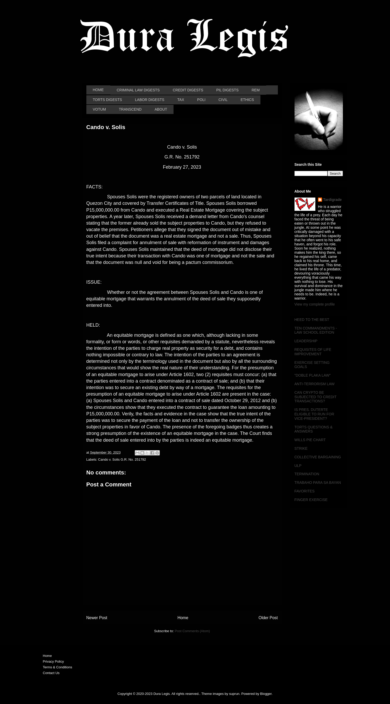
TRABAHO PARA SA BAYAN (318, 482)
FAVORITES (305, 491)
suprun (234, 694)
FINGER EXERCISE (311, 500)
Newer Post (96, 618)
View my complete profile (315, 304)
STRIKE (301, 448)
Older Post (268, 618)
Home (182, 618)
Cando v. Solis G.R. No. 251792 (122, 459)
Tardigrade (332, 200)
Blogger (266, 694)
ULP (298, 466)
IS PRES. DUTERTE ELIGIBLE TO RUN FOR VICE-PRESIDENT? (314, 414)
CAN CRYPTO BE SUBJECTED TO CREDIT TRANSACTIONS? (316, 396)
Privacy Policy (53, 661)
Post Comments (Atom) (192, 631)
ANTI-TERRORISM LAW (315, 384)
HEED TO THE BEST (312, 320)
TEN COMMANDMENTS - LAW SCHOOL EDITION (316, 330)
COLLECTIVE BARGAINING (318, 457)
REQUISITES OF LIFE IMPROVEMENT (313, 351)
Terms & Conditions (57, 667)
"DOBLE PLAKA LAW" (313, 375)
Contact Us (51, 673)
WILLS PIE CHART (310, 440)
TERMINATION (307, 474)
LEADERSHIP (306, 341)
